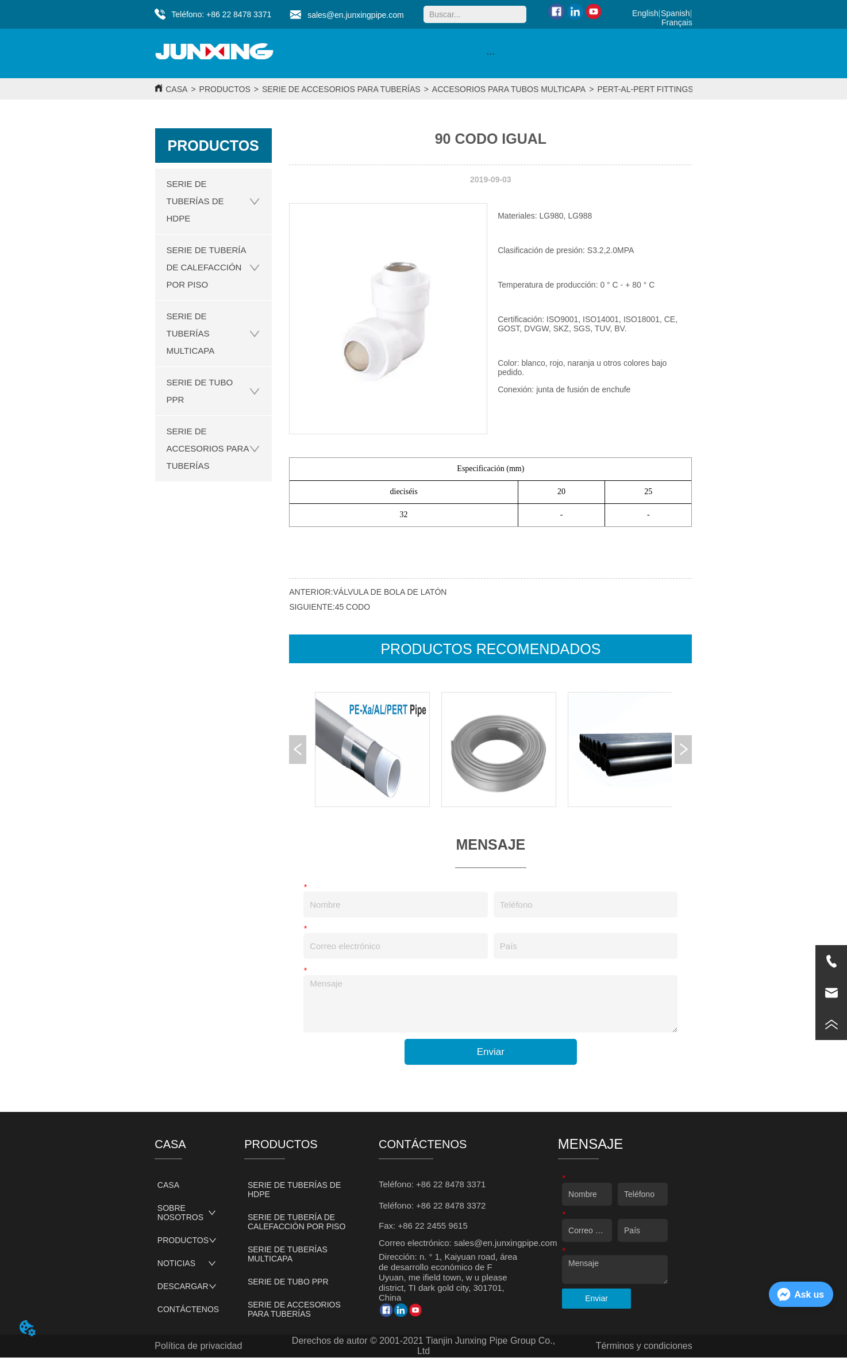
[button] (490, 53)
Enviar (491, 1051)
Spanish (675, 13)
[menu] (490, 53)
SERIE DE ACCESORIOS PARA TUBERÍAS (341, 89)
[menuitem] (490, 53)
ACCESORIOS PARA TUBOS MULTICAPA (509, 89)
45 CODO (352, 606)
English (645, 13)
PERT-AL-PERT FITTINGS (645, 89)
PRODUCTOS (225, 89)
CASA (176, 89)
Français (676, 22)
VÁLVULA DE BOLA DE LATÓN (390, 592)
